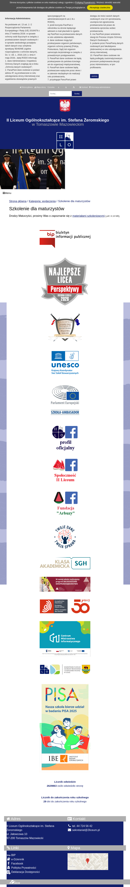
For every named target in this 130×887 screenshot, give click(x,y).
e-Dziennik (15, 859)
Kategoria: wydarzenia (42, 201)
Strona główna (26, 87)
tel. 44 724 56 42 (80, 826)
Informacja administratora (99, 87)
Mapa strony (40, 87)
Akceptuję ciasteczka (100, 7)
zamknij (94, 76)
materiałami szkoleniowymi (88, 215)
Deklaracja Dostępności (23, 872)
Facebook (15, 863)
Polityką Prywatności (85, 2)
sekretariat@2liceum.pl (84, 830)
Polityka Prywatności (21, 867)
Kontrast (83, 87)
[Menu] (65, 193)
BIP (11, 855)
